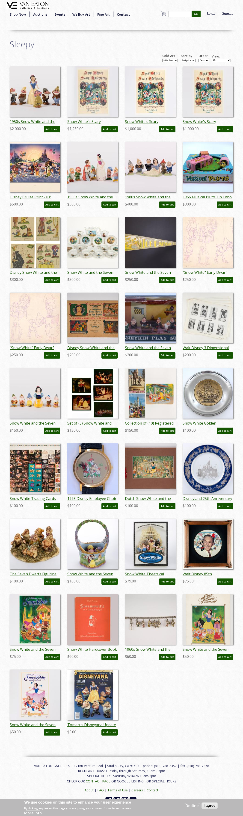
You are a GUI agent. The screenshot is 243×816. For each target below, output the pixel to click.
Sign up (227, 13)
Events (59, 14)
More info (33, 813)
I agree (210, 805)
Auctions (40, 14)
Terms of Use (117, 790)
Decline (192, 805)
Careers (137, 790)
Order (203, 55)
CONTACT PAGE (98, 781)
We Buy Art (81, 14)
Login (211, 13)
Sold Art (168, 55)
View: (216, 56)
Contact (123, 14)
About (89, 790)
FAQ (100, 790)
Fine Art (103, 14)
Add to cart (52, 129)
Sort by (187, 55)
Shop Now (18, 14)
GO (196, 14)
